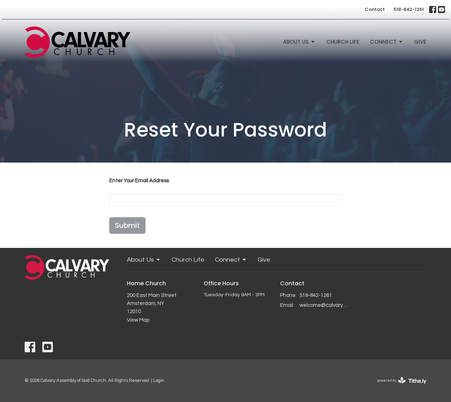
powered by (401, 380)
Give (420, 41)
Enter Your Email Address (139, 180)
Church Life (342, 41)
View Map (138, 320)
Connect (386, 41)
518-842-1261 (409, 9)
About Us (299, 41)
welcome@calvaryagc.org (324, 305)
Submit (127, 225)
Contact (375, 9)
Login (158, 380)
